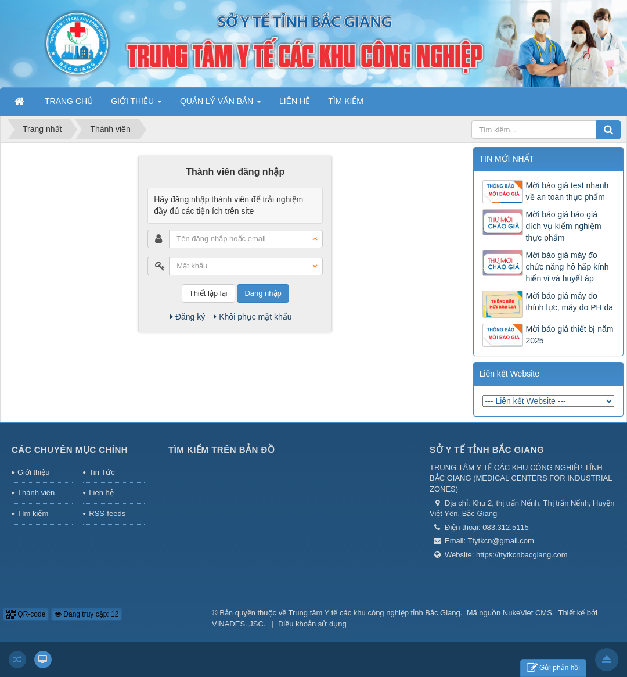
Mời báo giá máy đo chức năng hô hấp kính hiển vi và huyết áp (567, 266)
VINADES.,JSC (238, 623)
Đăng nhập (262, 293)
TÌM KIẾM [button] (345, 101)
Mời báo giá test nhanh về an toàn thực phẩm (567, 191)
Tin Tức (101, 472)
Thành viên (36, 492)
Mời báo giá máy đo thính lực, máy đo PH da (570, 301)
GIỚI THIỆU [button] (136, 104)
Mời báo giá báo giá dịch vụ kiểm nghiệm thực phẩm (563, 226)
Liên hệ (101, 492)
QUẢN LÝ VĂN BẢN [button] (220, 104)
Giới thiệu (33, 472)
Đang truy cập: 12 (86, 614)
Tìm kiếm (32, 513)
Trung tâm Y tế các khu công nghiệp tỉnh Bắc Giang (374, 612)
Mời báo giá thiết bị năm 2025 (570, 334)
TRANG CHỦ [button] (69, 101)
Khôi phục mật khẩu (252, 316)
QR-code (25, 614)
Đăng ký (187, 316)
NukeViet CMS (527, 612)
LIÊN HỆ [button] (294, 101)
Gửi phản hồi (553, 668)
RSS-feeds (107, 513)
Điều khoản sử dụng (312, 623)
